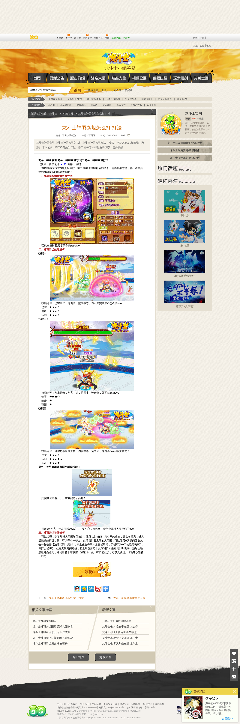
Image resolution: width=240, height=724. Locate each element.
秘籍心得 (160, 78)
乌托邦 (51, 105)
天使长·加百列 (113, 99)
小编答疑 (68, 113)
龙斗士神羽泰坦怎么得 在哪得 (50, 643)
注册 (202, 38)
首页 (28, 78)
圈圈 (188, 119)
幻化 (104, 90)
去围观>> (227, 718)
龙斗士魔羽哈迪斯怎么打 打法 (66, 598)
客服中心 (147, 704)
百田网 (48, 37)
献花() (89, 572)
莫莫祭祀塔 (65, 105)
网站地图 (159, 704)
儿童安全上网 (110, 704)
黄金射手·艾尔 (75, 99)
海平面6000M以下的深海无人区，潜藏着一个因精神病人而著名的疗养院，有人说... (218, 708)
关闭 (234, 691)
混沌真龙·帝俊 (55, 99)
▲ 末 (63, 164)
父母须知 (96, 704)
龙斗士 (119, 57)
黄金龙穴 (121, 105)
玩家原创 (180, 78)
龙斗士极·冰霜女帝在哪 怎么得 (120, 626)
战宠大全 (98, 78)
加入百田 (84, 704)
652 (194, 118)
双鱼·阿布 (182, 99)
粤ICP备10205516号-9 (67, 711)
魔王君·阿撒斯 (94, 99)
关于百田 (61, 704)
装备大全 (119, 78)
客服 (202, 45)
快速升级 (93, 90)
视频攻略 (139, 78)
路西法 (94, 105)
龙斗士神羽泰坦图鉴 (44, 620)
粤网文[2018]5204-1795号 (111, 707)
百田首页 (78, 657)
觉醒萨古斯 (136, 105)
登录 (195, 38)
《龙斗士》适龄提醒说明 (116, 620)
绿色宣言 (124, 704)
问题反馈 (135, 704)
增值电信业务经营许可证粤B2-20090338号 (77, 707)
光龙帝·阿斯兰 (165, 99)
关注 (234, 661)
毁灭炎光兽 (130, 99)
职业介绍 (77, 78)
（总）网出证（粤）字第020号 (139, 707)
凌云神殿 (107, 105)
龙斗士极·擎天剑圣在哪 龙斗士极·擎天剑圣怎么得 (121, 643)
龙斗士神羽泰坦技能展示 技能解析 (53, 637)
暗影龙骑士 (147, 99)
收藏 (208, 45)
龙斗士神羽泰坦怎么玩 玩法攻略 (51, 632)
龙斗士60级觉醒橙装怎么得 (129, 598)
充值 (195, 45)
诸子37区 (212, 699)
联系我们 (72, 704)
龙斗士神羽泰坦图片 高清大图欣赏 (53, 626)
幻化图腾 (116, 90)
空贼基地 (81, 105)
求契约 (128, 90)
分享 (234, 669)
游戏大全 (105, 657)
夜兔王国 (151, 105)
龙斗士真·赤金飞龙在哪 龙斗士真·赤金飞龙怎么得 (121, 637)
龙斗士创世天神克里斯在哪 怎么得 (121, 632)
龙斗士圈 (201, 74)
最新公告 (57, 78)
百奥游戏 (34, 37)
